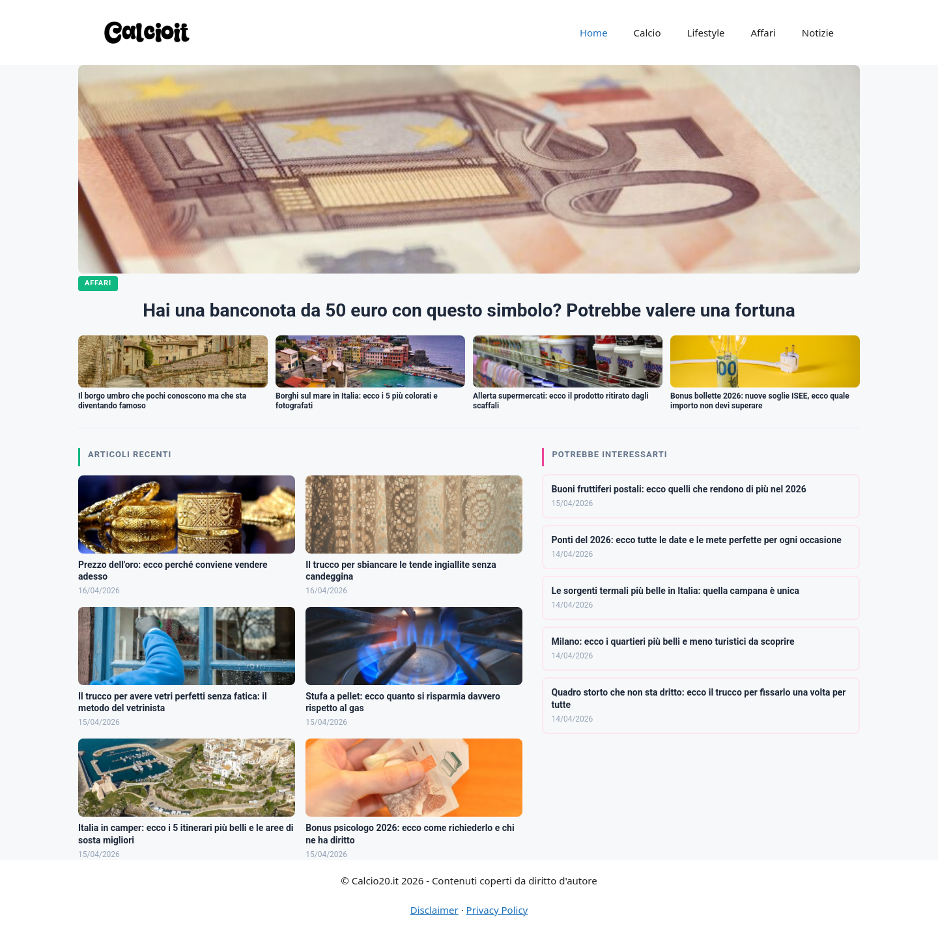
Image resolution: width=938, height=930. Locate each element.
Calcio (647, 32)
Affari (762, 32)
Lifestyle (706, 32)
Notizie (818, 32)
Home (594, 32)
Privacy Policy (497, 909)
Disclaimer (434, 909)
